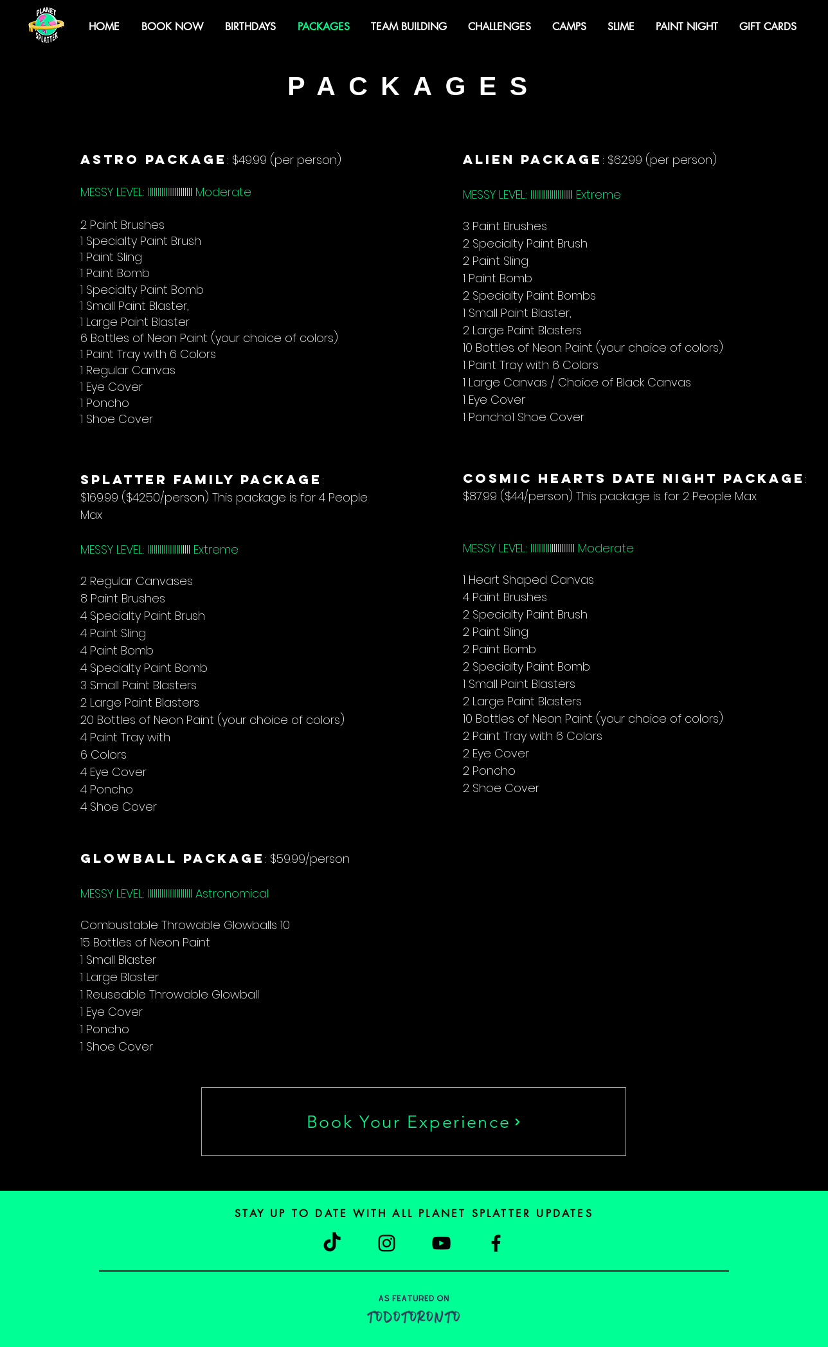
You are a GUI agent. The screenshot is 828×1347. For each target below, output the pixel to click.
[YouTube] (441, 1243)
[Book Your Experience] (413, 1121)
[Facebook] (496, 1243)
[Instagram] (386, 1243)
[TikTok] (332, 1243)
